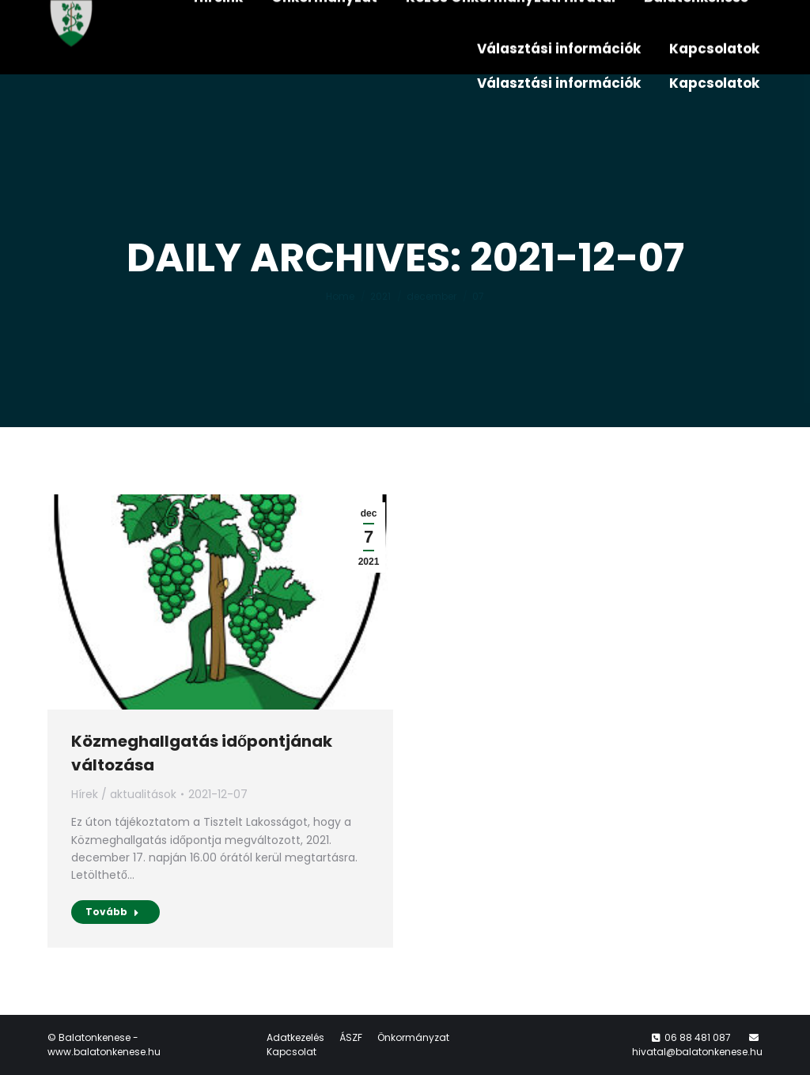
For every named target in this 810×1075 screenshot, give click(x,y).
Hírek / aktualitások (123, 794)
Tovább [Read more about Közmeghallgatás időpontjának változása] (112, 911)
